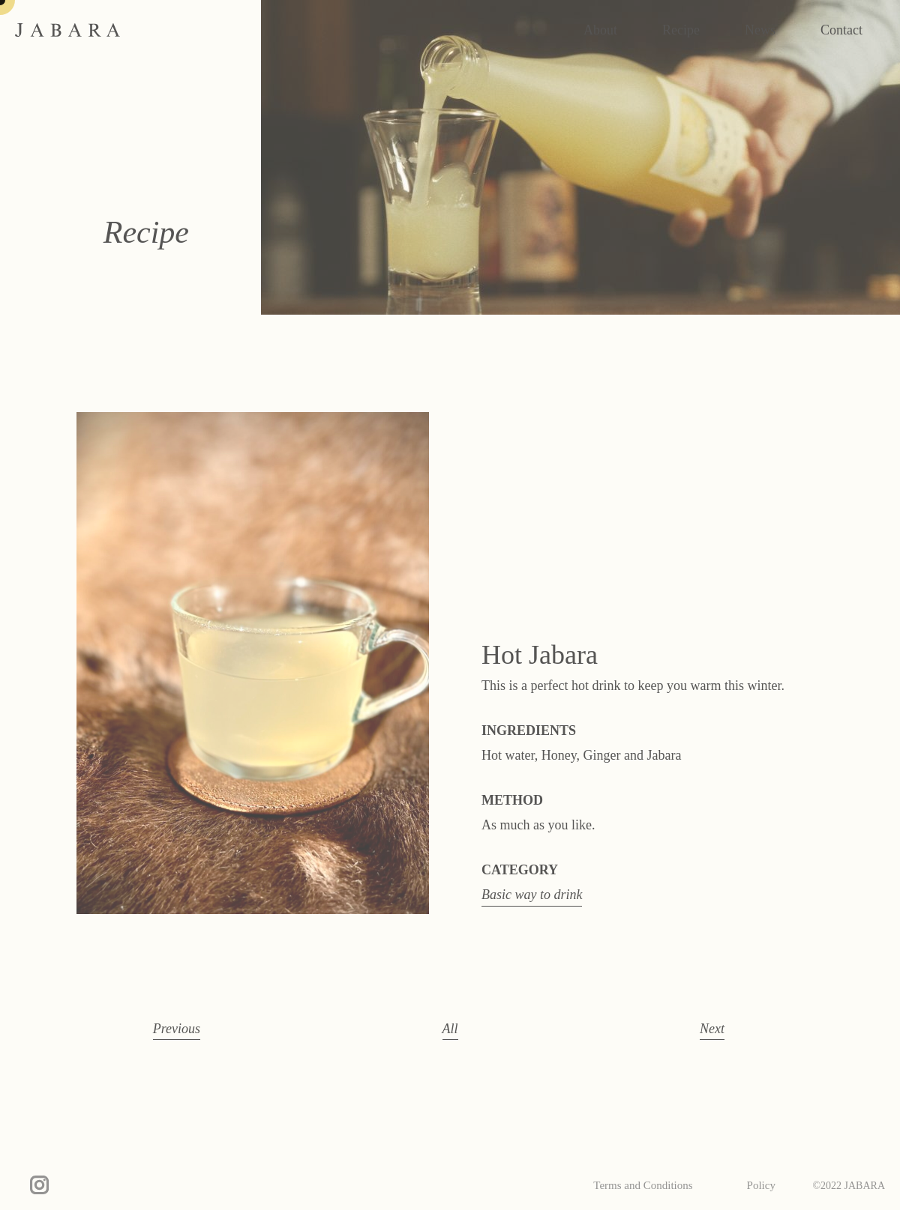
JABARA (67, 30)
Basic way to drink (532, 894)
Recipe (681, 29)
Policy (761, 1185)
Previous (176, 1028)
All (450, 1028)
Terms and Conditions (642, 1185)
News (760, 29)
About (600, 29)
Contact (841, 29)
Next (712, 1028)
